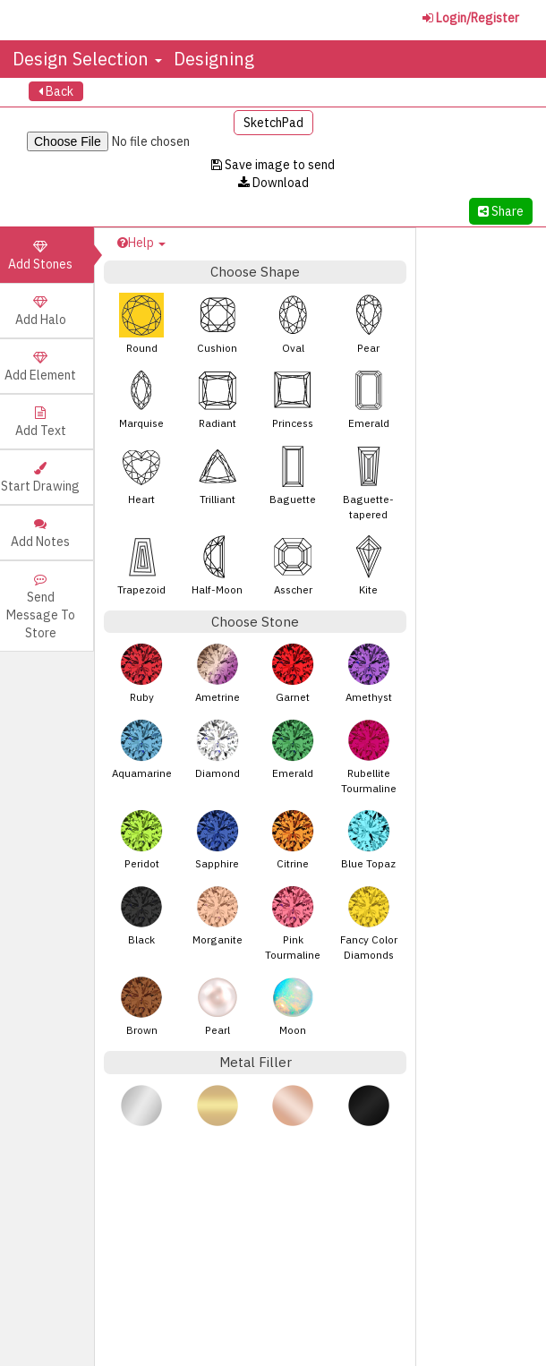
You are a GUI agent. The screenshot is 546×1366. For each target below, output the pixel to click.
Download (273, 183)
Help (141, 243)
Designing (214, 59)
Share (501, 211)
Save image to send (273, 165)
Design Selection (87, 59)
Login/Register (470, 18)
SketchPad (273, 123)
